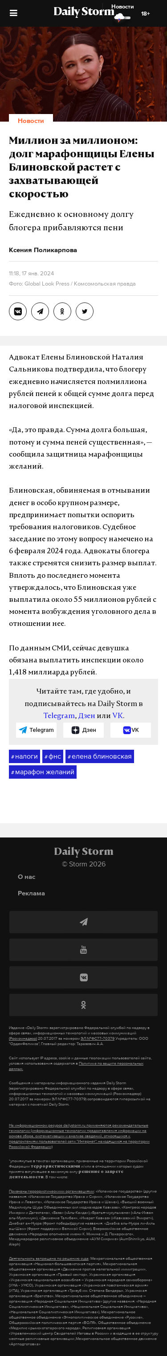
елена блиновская (100, 756)
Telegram (59, 716)
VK (117, 716)
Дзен (86, 716)
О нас (26, 876)
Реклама (31, 893)
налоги (24, 756)
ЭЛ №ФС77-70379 (97, 1038)
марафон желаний (42, 772)
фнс (53, 756)
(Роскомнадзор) (23, 1038)
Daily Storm (83, 12)
